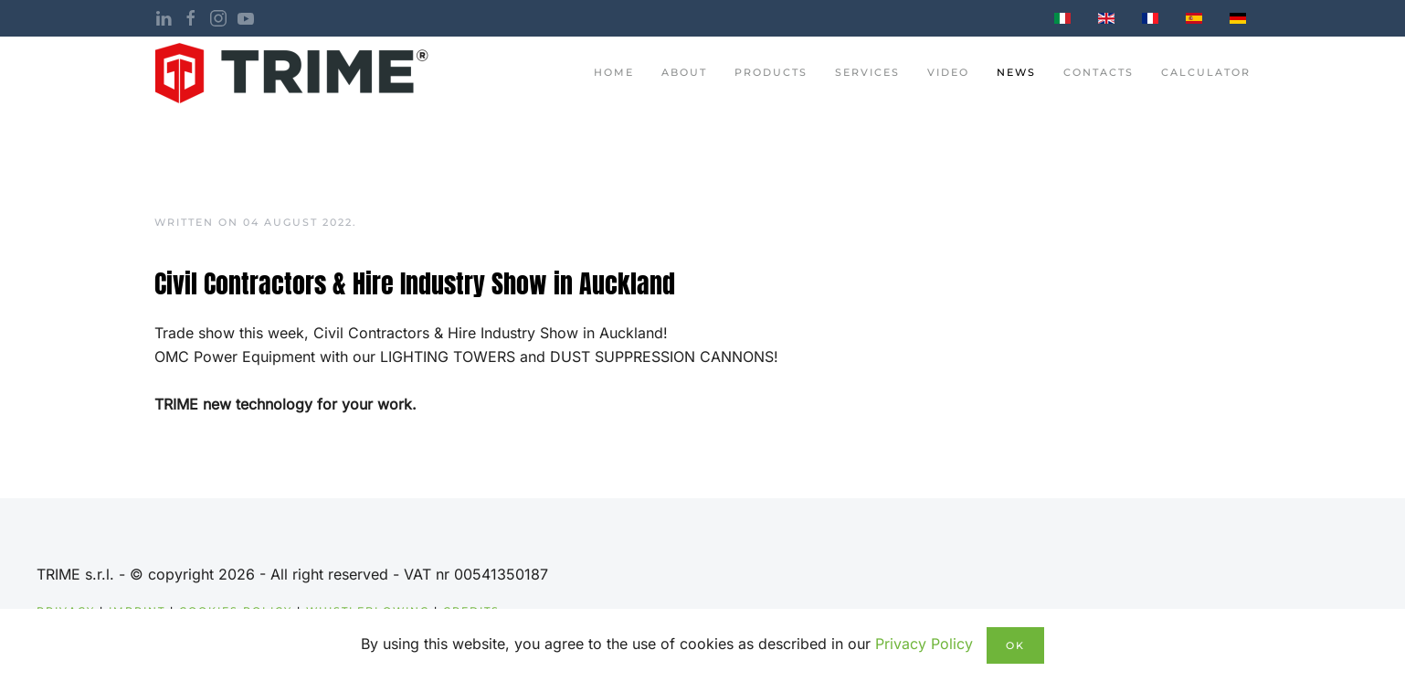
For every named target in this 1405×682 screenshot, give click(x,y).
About (684, 72)
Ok (1015, 645)
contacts (1098, 72)
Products (771, 72)
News (1016, 72)
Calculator (1206, 72)
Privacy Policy (924, 643)
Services (867, 72)
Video (948, 72)
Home (614, 72)
